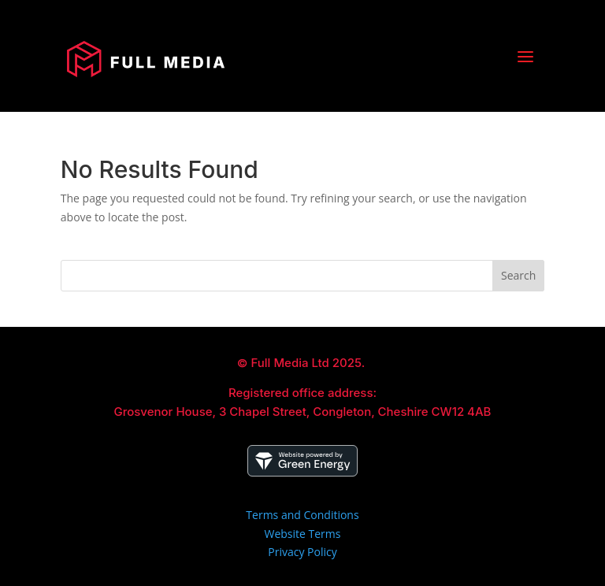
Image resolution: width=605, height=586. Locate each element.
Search (518, 275)
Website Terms (303, 533)
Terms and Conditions (302, 514)
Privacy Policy (302, 551)
